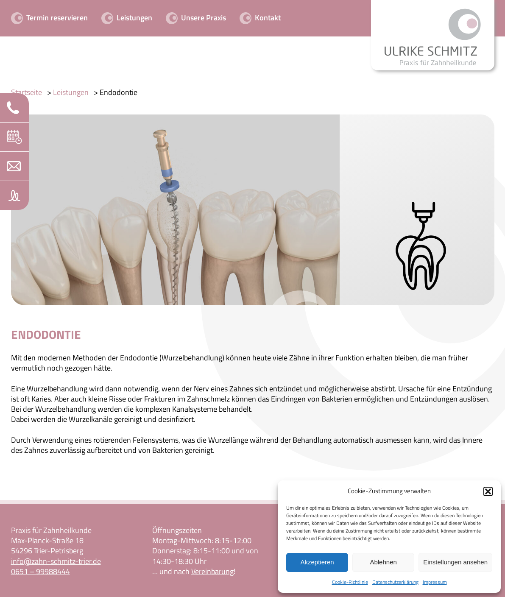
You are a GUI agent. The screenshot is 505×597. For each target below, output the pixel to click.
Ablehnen (383, 562)
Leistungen (71, 92)
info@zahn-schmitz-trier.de (56, 561)
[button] (488, 491)
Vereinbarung (212, 571)
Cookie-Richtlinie (350, 582)
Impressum (435, 582)
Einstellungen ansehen (455, 562)
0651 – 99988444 (40, 571)
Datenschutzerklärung (395, 582)
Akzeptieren (317, 562)
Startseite (26, 92)
